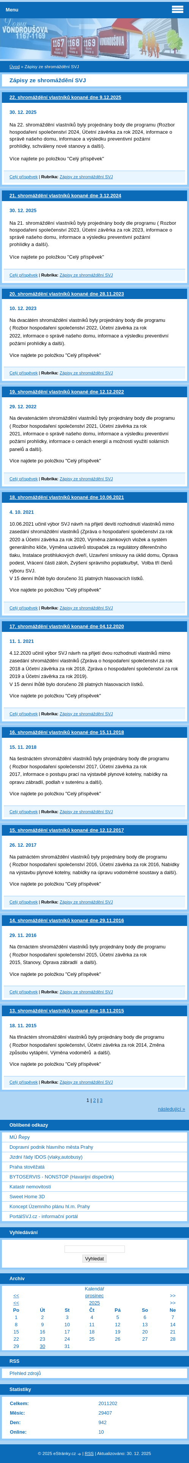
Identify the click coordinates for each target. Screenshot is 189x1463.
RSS (89, 1453)
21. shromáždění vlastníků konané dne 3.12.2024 (65, 195)
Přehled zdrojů (25, 1373)
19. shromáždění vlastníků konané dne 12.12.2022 (66, 392)
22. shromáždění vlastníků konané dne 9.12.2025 (65, 97)
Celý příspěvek (23, 176)
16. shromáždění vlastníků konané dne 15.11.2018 (66, 732)
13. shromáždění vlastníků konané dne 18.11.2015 (66, 1011)
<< (16, 1295)
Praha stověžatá (26, 1167)
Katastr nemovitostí (30, 1187)
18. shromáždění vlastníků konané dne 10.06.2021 (66, 497)
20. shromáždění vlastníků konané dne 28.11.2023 (66, 294)
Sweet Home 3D (27, 1196)
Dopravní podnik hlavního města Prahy (51, 1147)
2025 (94, 1303)
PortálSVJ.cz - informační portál (43, 1216)
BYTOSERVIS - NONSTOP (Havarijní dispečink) (61, 1177)
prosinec (94, 1295)
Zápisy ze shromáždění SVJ (86, 176)
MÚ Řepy (19, 1137)
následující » (171, 1109)
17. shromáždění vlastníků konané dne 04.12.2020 (66, 626)
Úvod (14, 66)
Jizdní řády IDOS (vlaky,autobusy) (46, 1157)
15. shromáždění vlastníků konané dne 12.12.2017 (66, 830)
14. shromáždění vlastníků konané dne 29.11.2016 (66, 920)
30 (42, 1346)
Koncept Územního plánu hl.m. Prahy (49, 1206)
